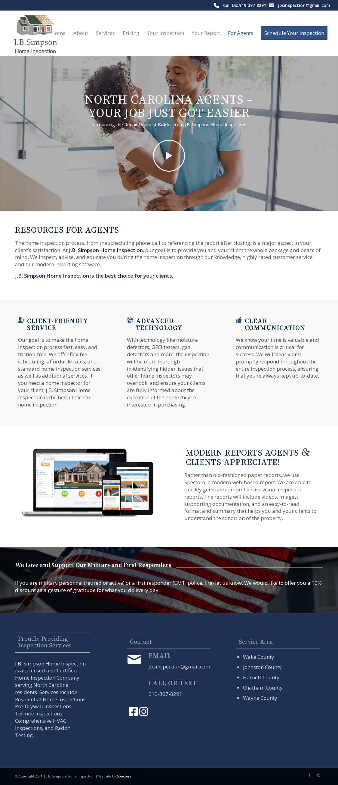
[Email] (134, 659)
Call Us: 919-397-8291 (244, 5)
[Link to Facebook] (309, 775)
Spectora (124, 776)
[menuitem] (58, 33)
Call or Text (173, 683)
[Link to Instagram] (318, 775)
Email (160, 656)
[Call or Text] (134, 686)
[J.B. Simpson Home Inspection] (35, 33)
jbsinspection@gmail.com (304, 5)
